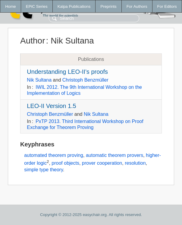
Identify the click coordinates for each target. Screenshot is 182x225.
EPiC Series (37, 6)
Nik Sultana (39, 79)
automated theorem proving (53, 155)
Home (10, 6)
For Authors (137, 6)
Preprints (108, 6)
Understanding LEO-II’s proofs (67, 71)
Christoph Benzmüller (85, 79)
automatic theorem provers (114, 155)
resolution (135, 163)
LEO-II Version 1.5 (51, 106)
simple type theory (43, 169)
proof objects (65, 163)
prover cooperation (102, 163)
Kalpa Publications (74, 6)
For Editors (167, 6)
